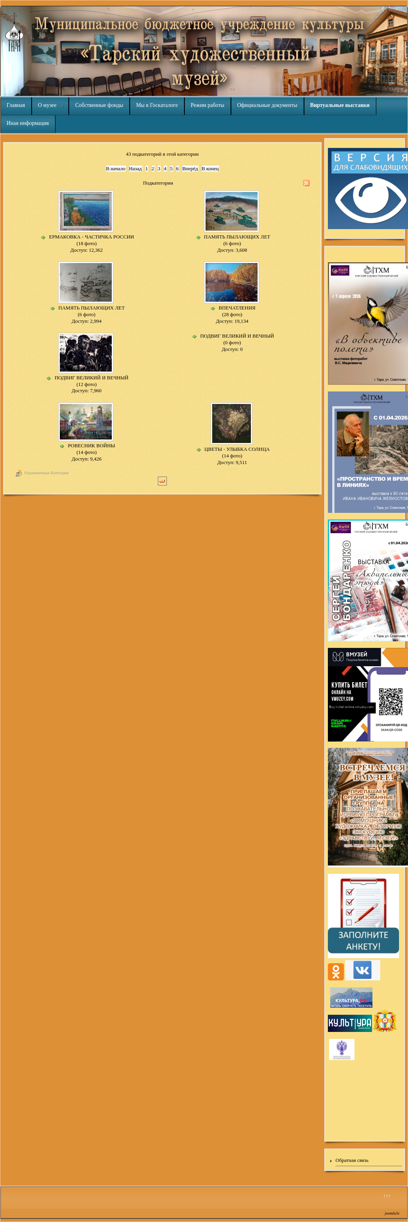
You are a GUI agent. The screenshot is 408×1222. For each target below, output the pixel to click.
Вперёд (190, 168)
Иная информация (28, 123)
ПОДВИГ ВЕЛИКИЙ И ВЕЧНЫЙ (92, 378)
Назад (135, 168)
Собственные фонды (99, 105)
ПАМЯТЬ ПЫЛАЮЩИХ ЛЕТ (237, 237)
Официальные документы (267, 105)
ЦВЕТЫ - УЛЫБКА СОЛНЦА (237, 449)
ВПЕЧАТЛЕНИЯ (237, 308)
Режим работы (207, 105)
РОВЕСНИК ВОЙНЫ (91, 445)
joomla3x (392, 1213)
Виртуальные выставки (340, 105)
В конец (210, 168)
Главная (16, 105)
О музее (47, 105)
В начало (115, 168)
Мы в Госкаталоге (157, 105)
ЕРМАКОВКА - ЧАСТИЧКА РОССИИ (91, 237)
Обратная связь (352, 1160)
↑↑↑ (387, 1196)
